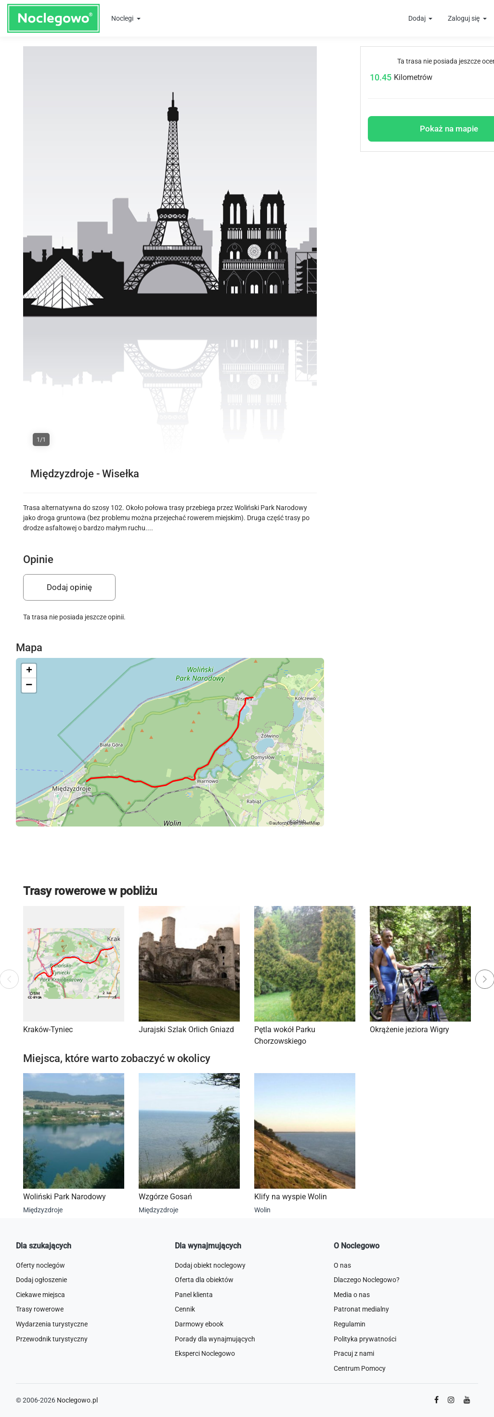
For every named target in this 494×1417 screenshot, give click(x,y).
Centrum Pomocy (360, 1368)
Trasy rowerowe (40, 1309)
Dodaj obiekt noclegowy (210, 1265)
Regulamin (349, 1324)
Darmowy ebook (199, 1324)
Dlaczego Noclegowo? (367, 1280)
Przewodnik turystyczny (52, 1339)
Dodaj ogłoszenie (41, 1280)
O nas (342, 1265)
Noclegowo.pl (77, 1400)
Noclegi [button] (123, 18)
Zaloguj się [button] (464, 18)
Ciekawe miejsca (40, 1295)
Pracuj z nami (354, 1353)
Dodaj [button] (417, 18)
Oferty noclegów (40, 1265)
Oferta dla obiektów (204, 1280)
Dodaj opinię (69, 587)
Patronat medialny (361, 1309)
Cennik (185, 1309)
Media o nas (352, 1295)
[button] (29, 671)
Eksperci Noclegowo (205, 1353)
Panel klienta (194, 1295)
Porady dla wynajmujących (215, 1339)
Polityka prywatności (365, 1339)
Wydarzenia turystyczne (52, 1324)
